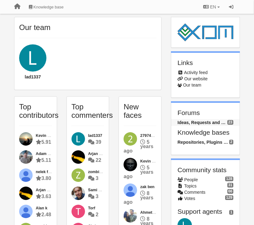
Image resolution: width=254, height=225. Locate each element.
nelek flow (45, 172)
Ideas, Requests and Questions (202, 122)
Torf (91, 208)
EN (211, 6)
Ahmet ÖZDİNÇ (154, 212)
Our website (196, 78)
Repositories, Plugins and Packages (203, 142)
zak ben (147, 187)
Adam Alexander (51, 154)
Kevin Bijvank (153, 161)
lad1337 (33, 76)
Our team (192, 85)
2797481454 (151, 135)
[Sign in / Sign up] (231, 7)
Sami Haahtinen (102, 190)
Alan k (41, 208)
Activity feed (196, 72)
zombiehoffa (99, 172)
